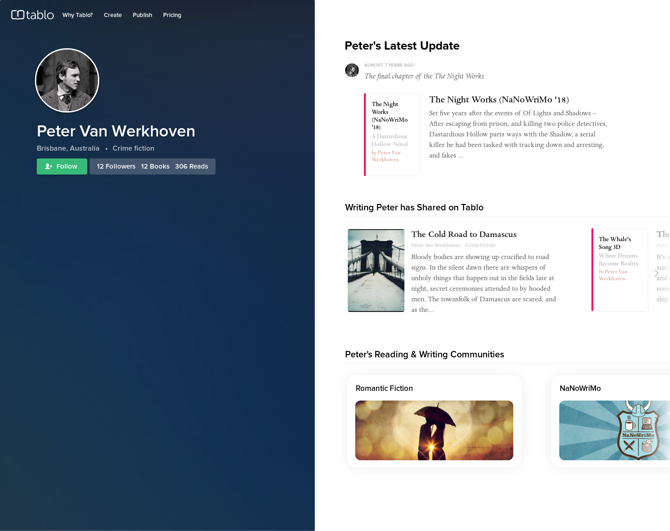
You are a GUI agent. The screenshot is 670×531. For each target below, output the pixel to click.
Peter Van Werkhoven (435, 245)
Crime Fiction (480, 245)
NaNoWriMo (580, 389)
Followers (121, 166)
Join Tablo (649, 11)
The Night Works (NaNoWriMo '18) (499, 101)
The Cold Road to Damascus (464, 235)
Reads (198, 166)
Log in (621, 11)
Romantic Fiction (384, 389)
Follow (62, 166)
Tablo (32, 17)
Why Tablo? (77, 15)
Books (160, 166)
